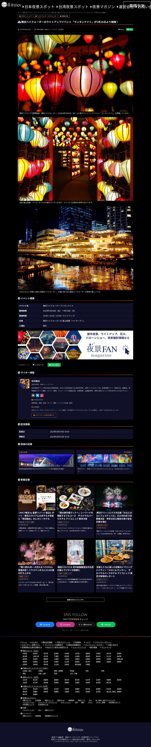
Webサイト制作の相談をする (57, 647)
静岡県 (46, 659)
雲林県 (25, 691)
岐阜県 (35, 659)
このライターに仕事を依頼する (43, 415)
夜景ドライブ (49, 710)
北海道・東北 (27, 671)
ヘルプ (87, 642)
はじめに (34, 642)
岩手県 (46, 653)
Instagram (65, 624)
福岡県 (119, 662)
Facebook (45, 624)
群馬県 (119, 653)
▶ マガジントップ (25, 16)
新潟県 (67, 656)
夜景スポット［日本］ (30, 651)
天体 (76, 702)
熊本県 (46, 664)
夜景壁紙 (38, 716)
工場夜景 (38, 700)
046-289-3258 (74, 737)
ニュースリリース (79, 647)
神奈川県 (36, 656)
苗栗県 (56, 682)
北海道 (25, 653)
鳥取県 (25, 662)
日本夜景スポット (39, 6)
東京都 (25, 656)
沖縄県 (88, 664)
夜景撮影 (71, 700)
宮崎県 (67, 664)
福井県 (119, 656)
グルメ (90, 702)
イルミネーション (28, 702)
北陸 (87, 671)
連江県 (109, 682)
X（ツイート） (39, 365)
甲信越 (72, 671)
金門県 (98, 682)
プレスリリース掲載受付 (54, 645)
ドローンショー (66, 702)
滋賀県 (98, 659)
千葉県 (56, 656)
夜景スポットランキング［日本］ (35, 668)
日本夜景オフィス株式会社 (70, 739)
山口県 (67, 662)
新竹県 (77, 680)
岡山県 (46, 662)
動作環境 (93, 647)
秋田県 (67, 653)
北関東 (40, 671)
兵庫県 (88, 659)
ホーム (24, 642)
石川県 (109, 656)
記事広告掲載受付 (74, 645)
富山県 (98, 656)
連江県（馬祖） (112, 691)
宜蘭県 (67, 682)
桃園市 (46, 680)
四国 (55, 673)
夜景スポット (27, 700)
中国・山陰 (42, 673)
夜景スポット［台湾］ (30, 677)
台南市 (98, 680)
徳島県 (77, 662)
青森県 (35, 653)
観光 (82, 702)
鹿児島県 (78, 664)
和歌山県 (120, 659)
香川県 (88, 662)
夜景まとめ (61, 700)
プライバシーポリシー (103, 642)
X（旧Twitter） (86, 624)
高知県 (109, 662)
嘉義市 (35, 694)
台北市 (25, 680)
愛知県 (25, 659)
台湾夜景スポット (73, 6)
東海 (102, 671)
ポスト (121, 29)
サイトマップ (106, 647)
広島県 (56, 662)
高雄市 (109, 680)
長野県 (88, 656)
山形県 (77, 653)
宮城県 (56, 653)
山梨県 (77, 656)
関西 (24, 673)
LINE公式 (106, 625)
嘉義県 (35, 691)
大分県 (56, 664)
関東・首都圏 (58, 671)
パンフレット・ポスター (94, 645)
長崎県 (35, 664)
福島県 (88, 653)
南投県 (46, 682)
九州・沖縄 (73, 673)
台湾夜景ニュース (28, 704)
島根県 (35, 662)
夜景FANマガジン (29, 698)
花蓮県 (77, 682)
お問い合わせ (113, 645)
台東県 (25, 682)
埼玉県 (46, 656)
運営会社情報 (47, 642)
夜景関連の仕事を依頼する (32, 647)
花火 (90, 700)
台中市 (88, 680)
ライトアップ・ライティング (47, 702)
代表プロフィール (63, 642)
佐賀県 (25, 664)
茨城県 (98, 653)
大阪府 (67, 659)
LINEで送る (54, 365)
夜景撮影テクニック (51, 716)
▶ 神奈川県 (64, 16)
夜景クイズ (81, 700)
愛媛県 (98, 662)
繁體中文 (136, 5)
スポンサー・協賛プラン (31, 645)
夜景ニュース (49, 700)
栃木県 (109, 653)
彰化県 (35, 682)
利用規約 (77, 642)
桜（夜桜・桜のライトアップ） (106, 700)
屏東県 (119, 680)
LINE (129, 29)
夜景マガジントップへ (75, 600)
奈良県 (109, 659)
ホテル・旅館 (100, 702)
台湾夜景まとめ (43, 704)
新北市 (35, 680)
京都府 (77, 659)
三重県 (56, 659)
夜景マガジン (103, 6)
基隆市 (56, 680)
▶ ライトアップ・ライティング (45, 16)
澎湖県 (88, 682)
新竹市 (67, 680)
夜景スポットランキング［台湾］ (35, 686)
